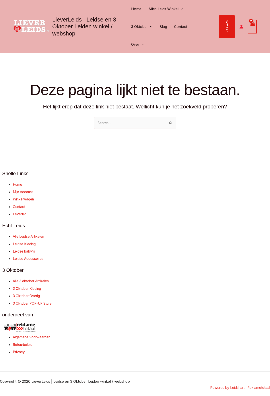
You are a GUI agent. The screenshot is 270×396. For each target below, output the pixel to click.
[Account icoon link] (241, 27)
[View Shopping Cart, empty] (252, 26)
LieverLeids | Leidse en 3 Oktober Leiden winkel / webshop (84, 26)
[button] (181, 9)
